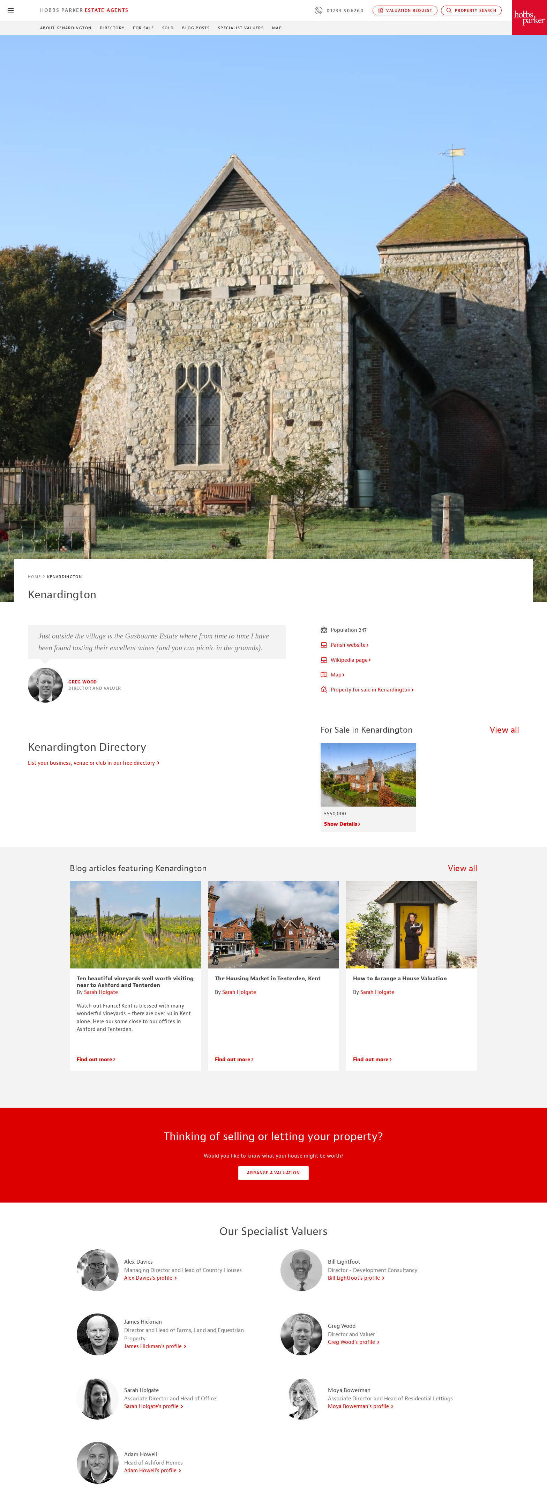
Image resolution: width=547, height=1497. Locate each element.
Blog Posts (195, 27)
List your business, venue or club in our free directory (94, 763)
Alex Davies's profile (151, 1278)
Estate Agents (107, 10)
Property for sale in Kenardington (367, 690)
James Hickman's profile (155, 1346)
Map (277, 27)
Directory (112, 27)
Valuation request (405, 10)
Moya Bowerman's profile (361, 1406)
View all (504, 730)
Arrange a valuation (273, 1173)
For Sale (143, 27)
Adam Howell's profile (153, 1470)
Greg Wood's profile (354, 1342)
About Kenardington (65, 27)
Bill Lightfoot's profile (356, 1278)
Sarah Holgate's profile (154, 1406)
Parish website (345, 645)
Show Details (342, 824)
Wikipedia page (346, 660)
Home (34, 576)
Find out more (96, 1059)
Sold (168, 27)
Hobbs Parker (61, 10)
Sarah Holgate (101, 992)
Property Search (471, 10)
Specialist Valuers (241, 27)
